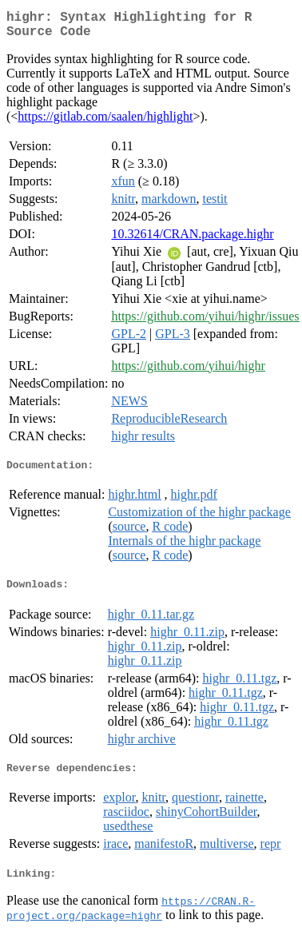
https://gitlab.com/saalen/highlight (105, 122)
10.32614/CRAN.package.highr (192, 240)
